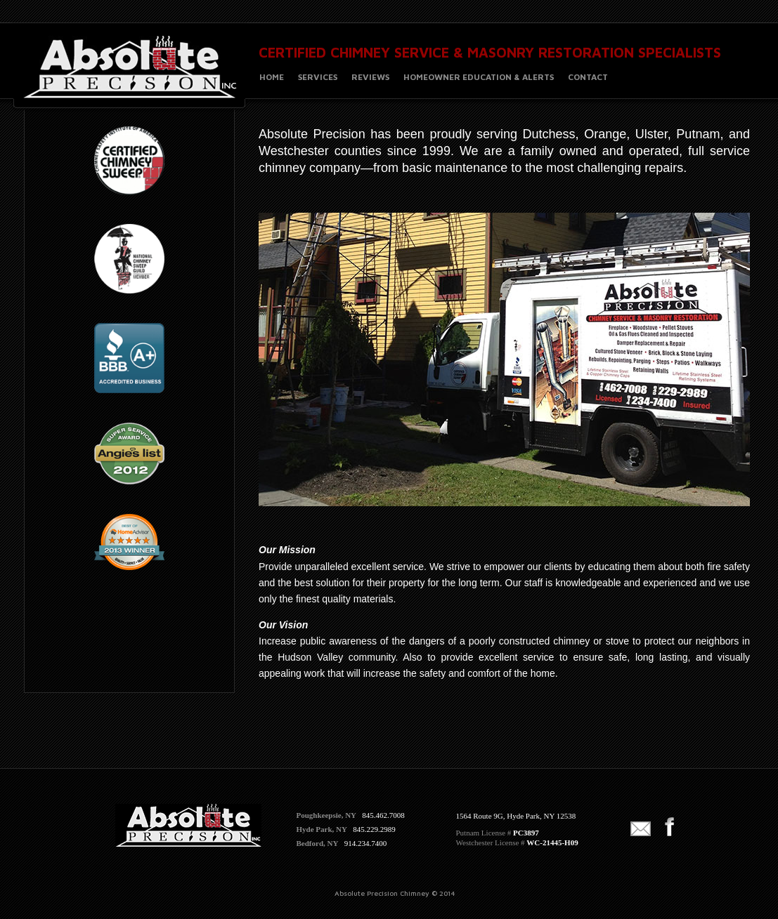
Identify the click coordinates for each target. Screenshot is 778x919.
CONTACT (588, 77)
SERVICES (317, 77)
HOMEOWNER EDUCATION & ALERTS (478, 77)
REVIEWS (370, 77)
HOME (271, 77)
